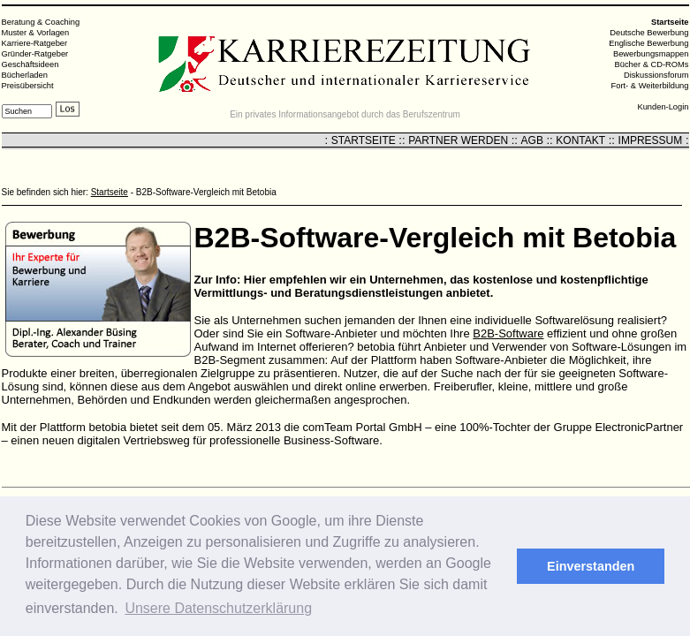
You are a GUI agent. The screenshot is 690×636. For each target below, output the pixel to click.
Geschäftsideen (30, 64)
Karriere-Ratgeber (35, 43)
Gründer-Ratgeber (35, 53)
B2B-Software (508, 333)
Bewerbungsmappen (651, 53)
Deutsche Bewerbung (649, 32)
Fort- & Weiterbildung (650, 85)
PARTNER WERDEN (458, 140)
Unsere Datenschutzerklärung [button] (218, 608)
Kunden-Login (662, 106)
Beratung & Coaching (41, 22)
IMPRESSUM (650, 140)
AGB (532, 140)
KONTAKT (580, 140)
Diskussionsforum (656, 75)
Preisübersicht (28, 85)
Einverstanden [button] (590, 566)
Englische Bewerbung (648, 43)
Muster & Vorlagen (36, 32)
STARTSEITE (363, 140)
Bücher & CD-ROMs (652, 64)
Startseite (109, 192)
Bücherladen (25, 75)
